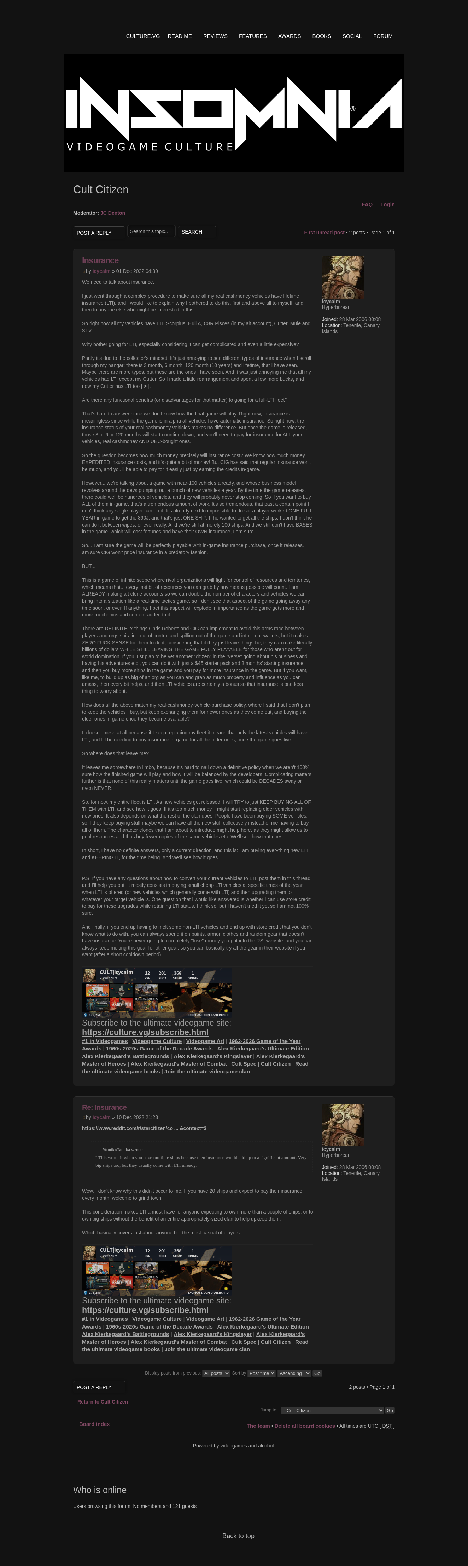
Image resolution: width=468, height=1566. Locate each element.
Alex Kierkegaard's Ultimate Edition (263, 1048)
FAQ (367, 204)
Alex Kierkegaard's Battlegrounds (125, 1056)
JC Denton (112, 213)
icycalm (102, 271)
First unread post (324, 232)
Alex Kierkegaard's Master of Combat (178, 1064)
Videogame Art (205, 1041)
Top (384, 1077)
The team (258, 1426)
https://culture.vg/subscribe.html (145, 1032)
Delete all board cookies (304, 1426)
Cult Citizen (276, 1064)
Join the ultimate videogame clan (207, 1071)
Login (387, 204)
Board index (94, 1424)
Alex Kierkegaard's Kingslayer (213, 1056)
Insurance (100, 260)
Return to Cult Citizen (102, 1402)
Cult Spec (243, 1064)
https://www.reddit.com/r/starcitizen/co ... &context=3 (144, 1128)
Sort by (254, 1373)
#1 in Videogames (105, 1041)
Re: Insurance (104, 1107)
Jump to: (269, 1409)
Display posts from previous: (187, 1373)
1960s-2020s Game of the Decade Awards (159, 1048)
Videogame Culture (157, 1041)
